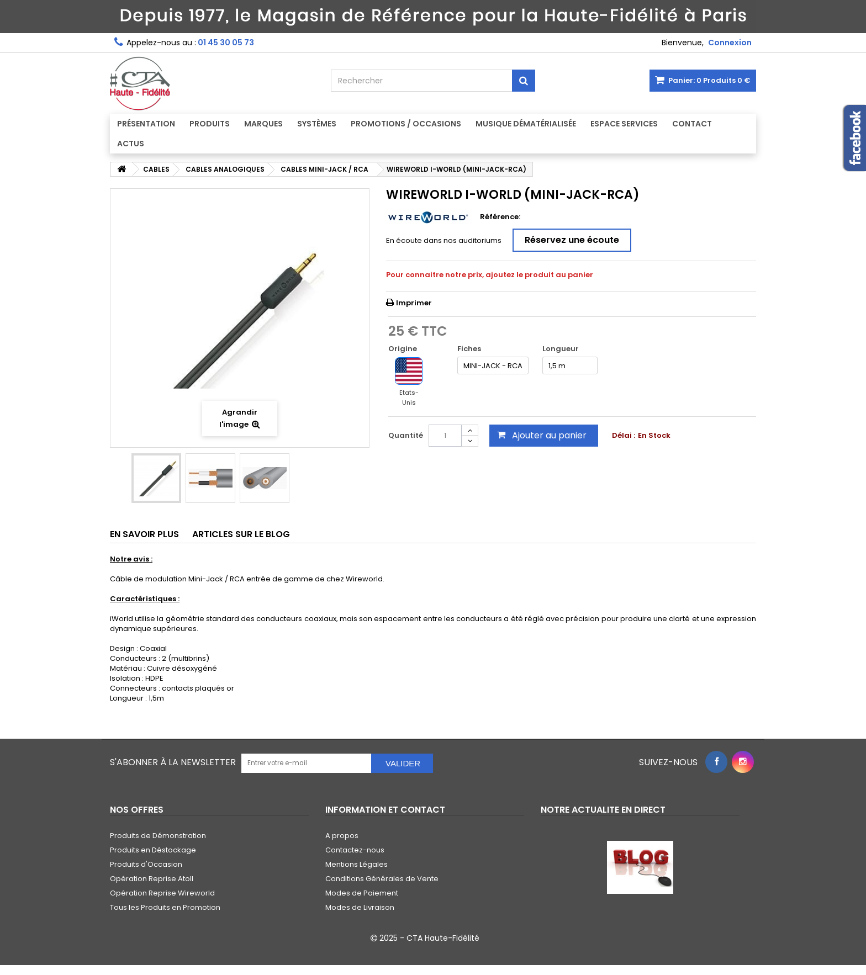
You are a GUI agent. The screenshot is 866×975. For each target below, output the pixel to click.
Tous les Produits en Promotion (165, 907)
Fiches (470, 349)
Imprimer (414, 303)
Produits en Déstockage (153, 850)
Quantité (405, 435)
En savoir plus (144, 534)
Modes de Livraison (359, 907)
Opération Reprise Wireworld (162, 893)
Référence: (500, 217)
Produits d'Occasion (146, 864)
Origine (403, 349)
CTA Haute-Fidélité (442, 938)
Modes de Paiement (361, 893)
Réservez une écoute (572, 240)
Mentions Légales (356, 864)
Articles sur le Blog (241, 534)
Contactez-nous (354, 850)
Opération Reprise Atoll (151, 878)
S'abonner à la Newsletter (173, 762)
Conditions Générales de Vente (382, 878)
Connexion (730, 42)
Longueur (561, 349)
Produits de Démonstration (158, 835)
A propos (341, 835)
